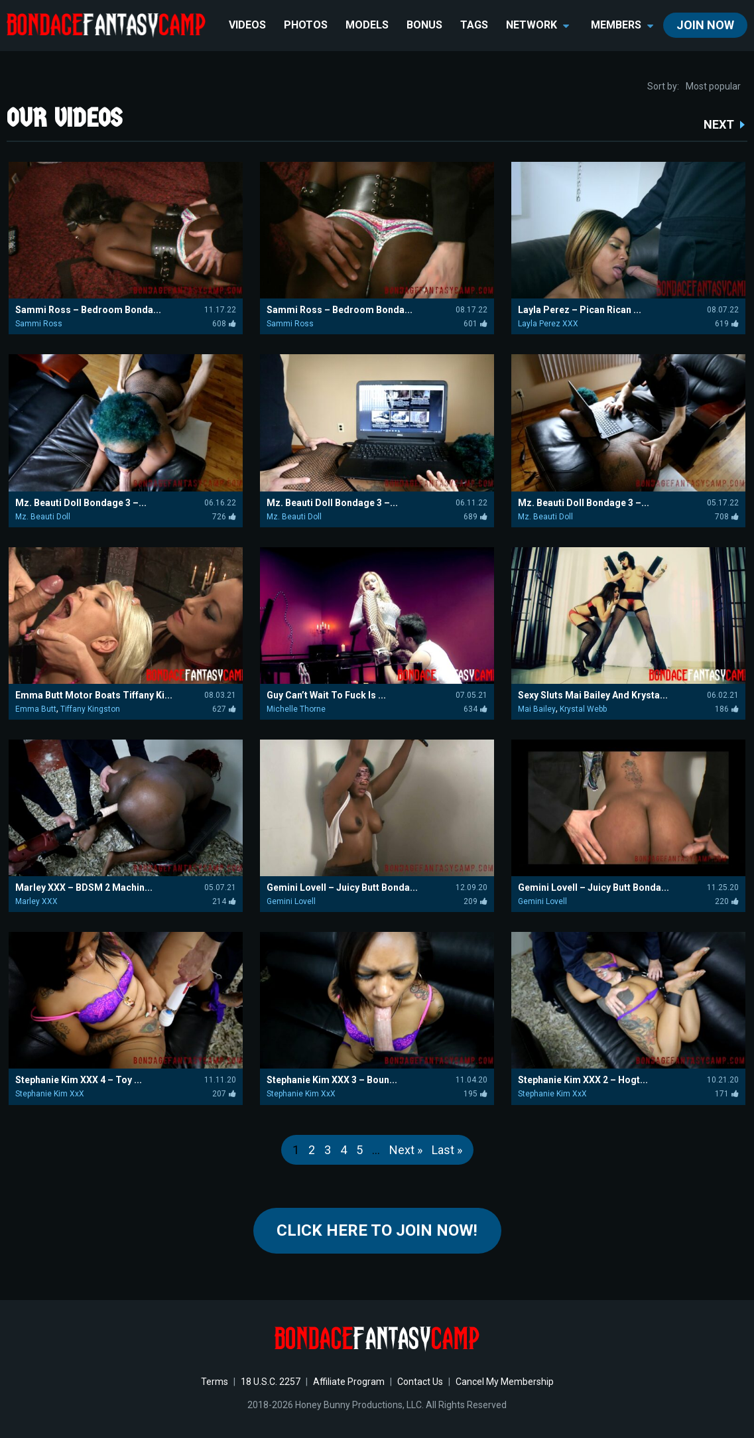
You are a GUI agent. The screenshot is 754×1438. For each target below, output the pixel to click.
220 (727, 901)
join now (705, 25)
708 (727, 516)
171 (727, 1093)
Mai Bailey (537, 709)
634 (475, 709)
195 (475, 1093)
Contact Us (420, 1381)
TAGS (474, 25)
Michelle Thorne (296, 709)
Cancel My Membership (505, 1381)
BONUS (424, 25)
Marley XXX (36, 901)
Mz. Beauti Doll (42, 516)
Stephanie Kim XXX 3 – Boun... (332, 1080)
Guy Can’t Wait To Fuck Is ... (326, 695)
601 (475, 323)
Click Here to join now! (377, 1230)
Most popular (713, 86)
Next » (405, 1150)
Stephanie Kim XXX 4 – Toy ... (78, 1080)
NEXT (719, 124)
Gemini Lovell (291, 901)
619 (727, 323)
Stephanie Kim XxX (49, 1093)
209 (475, 901)
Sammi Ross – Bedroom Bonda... (88, 309)
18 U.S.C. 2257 (270, 1381)
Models (367, 25)
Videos (247, 25)
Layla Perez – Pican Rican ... (579, 309)
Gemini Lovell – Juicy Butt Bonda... (342, 887)
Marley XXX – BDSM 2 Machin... (84, 887)
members (622, 25)
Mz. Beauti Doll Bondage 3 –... (81, 502)
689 (475, 516)
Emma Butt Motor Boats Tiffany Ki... (93, 695)
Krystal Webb (583, 709)
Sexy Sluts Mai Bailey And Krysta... (593, 695)
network (537, 25)
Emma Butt (35, 709)
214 (224, 901)
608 (224, 323)
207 (224, 1093)
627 (224, 709)
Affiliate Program (349, 1381)
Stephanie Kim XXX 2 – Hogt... (583, 1080)
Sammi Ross (38, 323)
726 (224, 516)
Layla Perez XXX (548, 323)
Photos (306, 25)
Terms (214, 1381)
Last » (447, 1150)
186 (727, 709)
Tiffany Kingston (90, 709)
